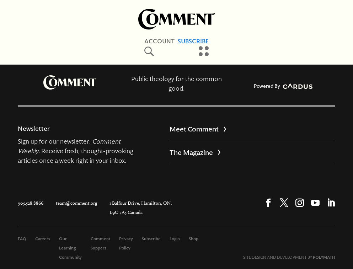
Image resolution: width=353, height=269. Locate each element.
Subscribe (193, 41)
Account (159, 41)
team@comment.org (76, 203)
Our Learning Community (70, 248)
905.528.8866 (30, 203)
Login (175, 238)
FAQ (22, 238)
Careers (42, 238)
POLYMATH (324, 257)
